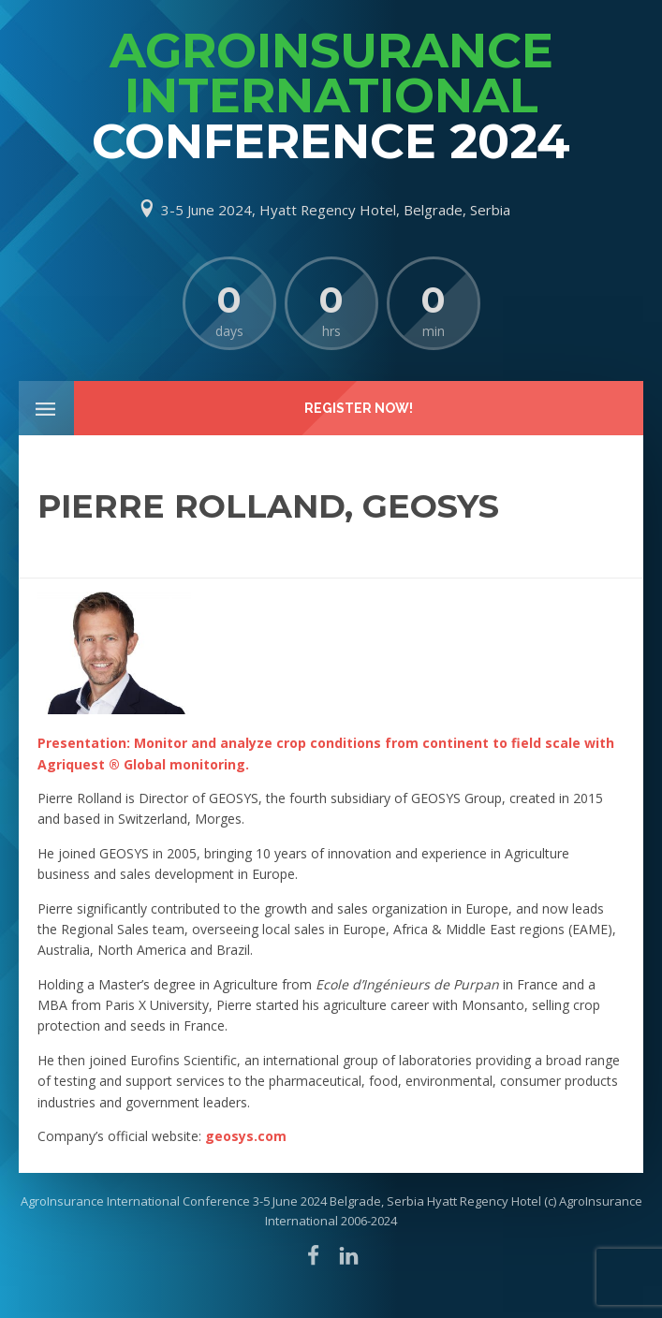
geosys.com (246, 1136)
